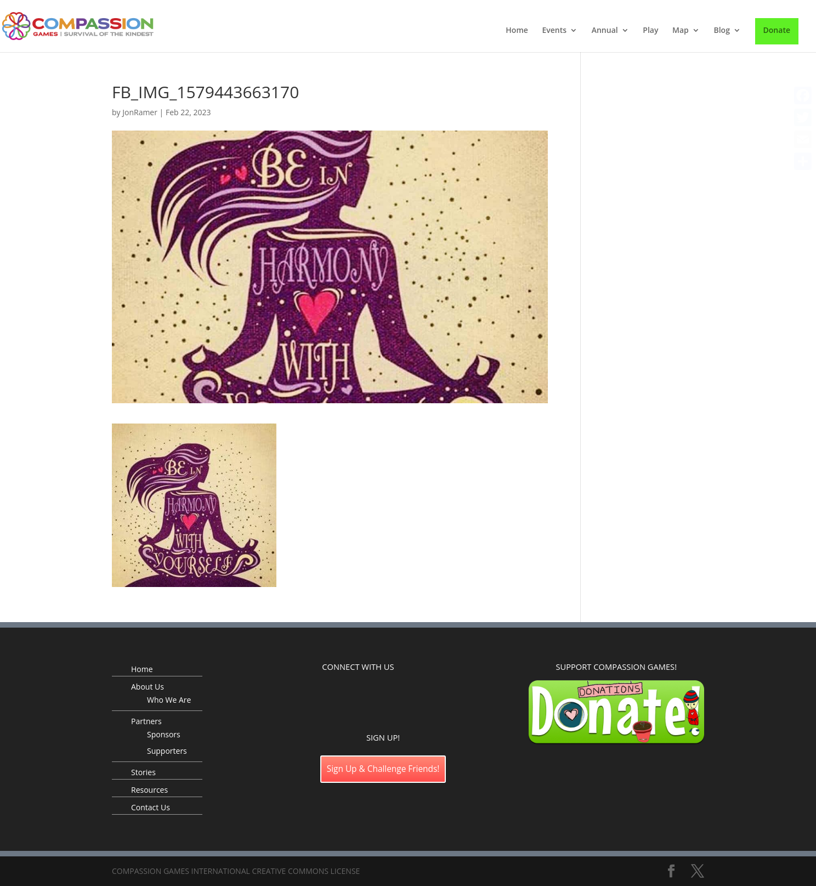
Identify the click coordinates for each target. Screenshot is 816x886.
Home (517, 30)
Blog (721, 30)
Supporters (167, 751)
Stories (143, 772)
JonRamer (139, 112)
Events (554, 30)
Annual (605, 30)
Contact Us (150, 807)
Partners (146, 721)
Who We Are (169, 700)
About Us (147, 686)
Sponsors (163, 734)
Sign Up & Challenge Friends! (383, 769)
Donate (776, 30)
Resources (149, 790)
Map (680, 30)
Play (650, 30)
